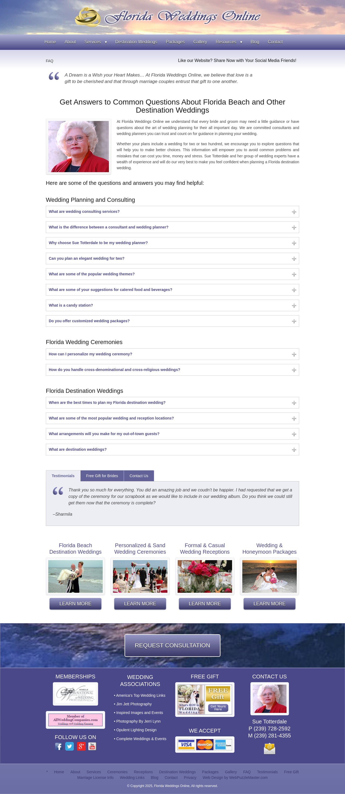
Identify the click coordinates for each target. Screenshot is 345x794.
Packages (175, 42)
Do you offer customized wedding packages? (89, 321)
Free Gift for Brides (102, 476)
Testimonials (63, 476)
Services (93, 42)
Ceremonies (117, 772)
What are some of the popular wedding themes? (92, 274)
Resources (226, 42)
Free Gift (291, 772)
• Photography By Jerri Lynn (137, 721)
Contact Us (139, 476)
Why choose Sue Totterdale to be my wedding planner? (98, 243)
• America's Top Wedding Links (139, 695)
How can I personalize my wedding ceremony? (90, 354)
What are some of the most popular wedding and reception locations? (111, 418)
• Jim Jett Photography (133, 704)
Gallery (200, 42)
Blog (255, 42)
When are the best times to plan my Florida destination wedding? (107, 402)
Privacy (190, 777)
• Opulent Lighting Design (135, 730)
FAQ (49, 61)
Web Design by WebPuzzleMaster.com (235, 777)
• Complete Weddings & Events (140, 739)
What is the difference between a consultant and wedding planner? (108, 227)
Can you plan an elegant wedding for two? (87, 258)
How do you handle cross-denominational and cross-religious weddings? (114, 369)
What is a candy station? (71, 305)
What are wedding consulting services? (84, 211)
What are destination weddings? (78, 449)
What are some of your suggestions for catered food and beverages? (110, 289)
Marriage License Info (95, 777)
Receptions (143, 772)
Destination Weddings (136, 42)
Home (50, 42)
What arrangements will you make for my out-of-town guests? (104, 434)
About (70, 42)
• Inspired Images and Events (138, 712)
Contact (275, 42)
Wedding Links (132, 777)
